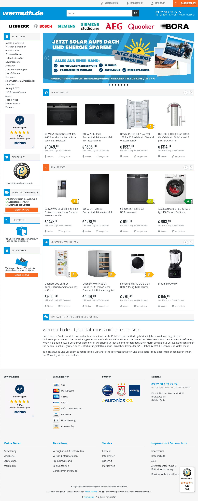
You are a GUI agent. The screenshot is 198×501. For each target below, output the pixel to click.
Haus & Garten (12, 73)
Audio (8, 96)
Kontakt (106, 451)
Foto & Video (11, 100)
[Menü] (193, 469)
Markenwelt (108, 465)
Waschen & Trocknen (15, 47)
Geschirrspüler (12, 50)
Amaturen (10, 66)
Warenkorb (10, 465)
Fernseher (10, 85)
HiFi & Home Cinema (15, 92)
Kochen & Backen (13, 54)
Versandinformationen (65, 455)
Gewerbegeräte (12, 62)
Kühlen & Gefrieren (14, 43)
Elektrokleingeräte (14, 58)
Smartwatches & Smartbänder (20, 81)
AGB (153, 460)
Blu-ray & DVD (12, 88)
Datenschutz (158, 455)
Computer (10, 77)
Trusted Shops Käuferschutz (19, 183)
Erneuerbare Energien (16, 69)
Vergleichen (10, 460)
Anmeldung (10, 451)
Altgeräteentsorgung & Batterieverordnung (163, 467)
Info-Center (108, 455)
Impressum (157, 451)
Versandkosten (91, 491)
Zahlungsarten (61, 465)
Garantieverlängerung (65, 470)
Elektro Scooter (12, 104)
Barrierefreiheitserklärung (165, 474)
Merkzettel (9, 455)
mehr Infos (21, 209)
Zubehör (9, 107)
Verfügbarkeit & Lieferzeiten (68, 451)
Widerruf (107, 460)
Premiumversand (62, 460)
